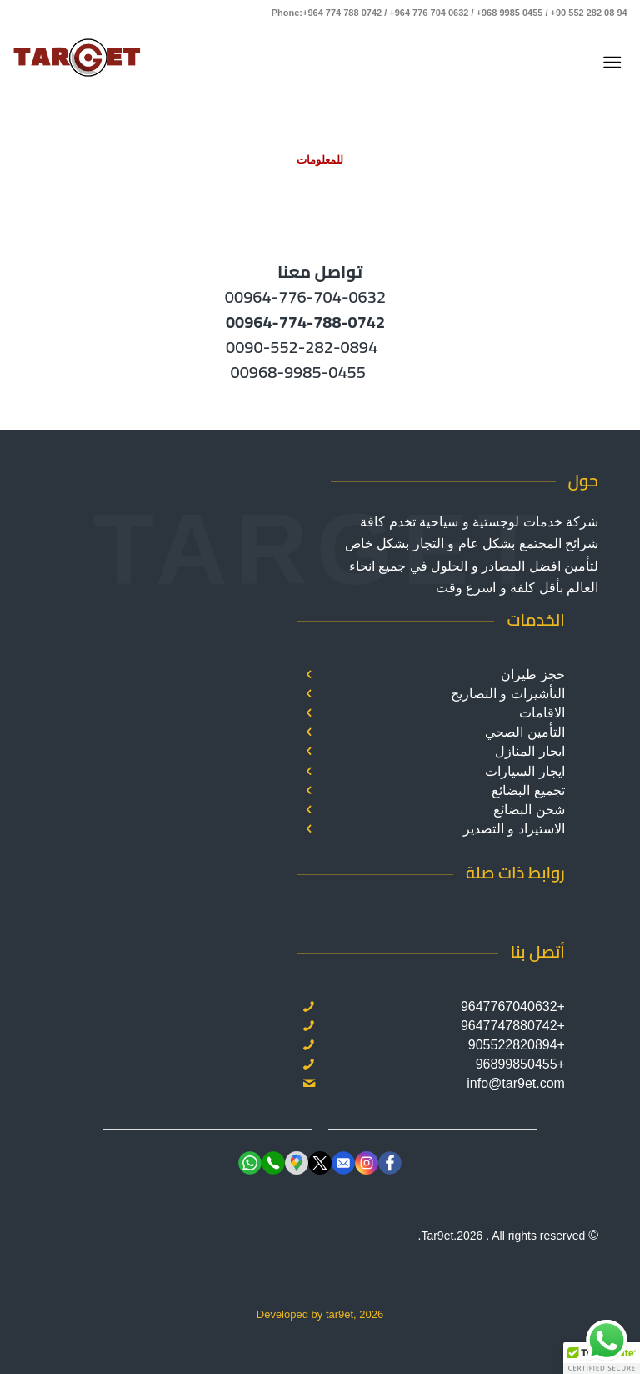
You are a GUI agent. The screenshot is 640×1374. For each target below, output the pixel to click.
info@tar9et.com (516, 1083)
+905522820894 (516, 1045)
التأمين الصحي (524, 732)
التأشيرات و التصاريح (508, 694)
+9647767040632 (513, 1006)
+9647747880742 (513, 1026)
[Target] (76, 62)
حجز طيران (532, 674)
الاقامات (542, 713)
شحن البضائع (528, 810)
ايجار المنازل (529, 751)
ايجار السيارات (524, 771)
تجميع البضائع (528, 790)
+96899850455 (520, 1064)
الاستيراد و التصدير (514, 829)
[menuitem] (615, 62)
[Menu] (615, 62)
